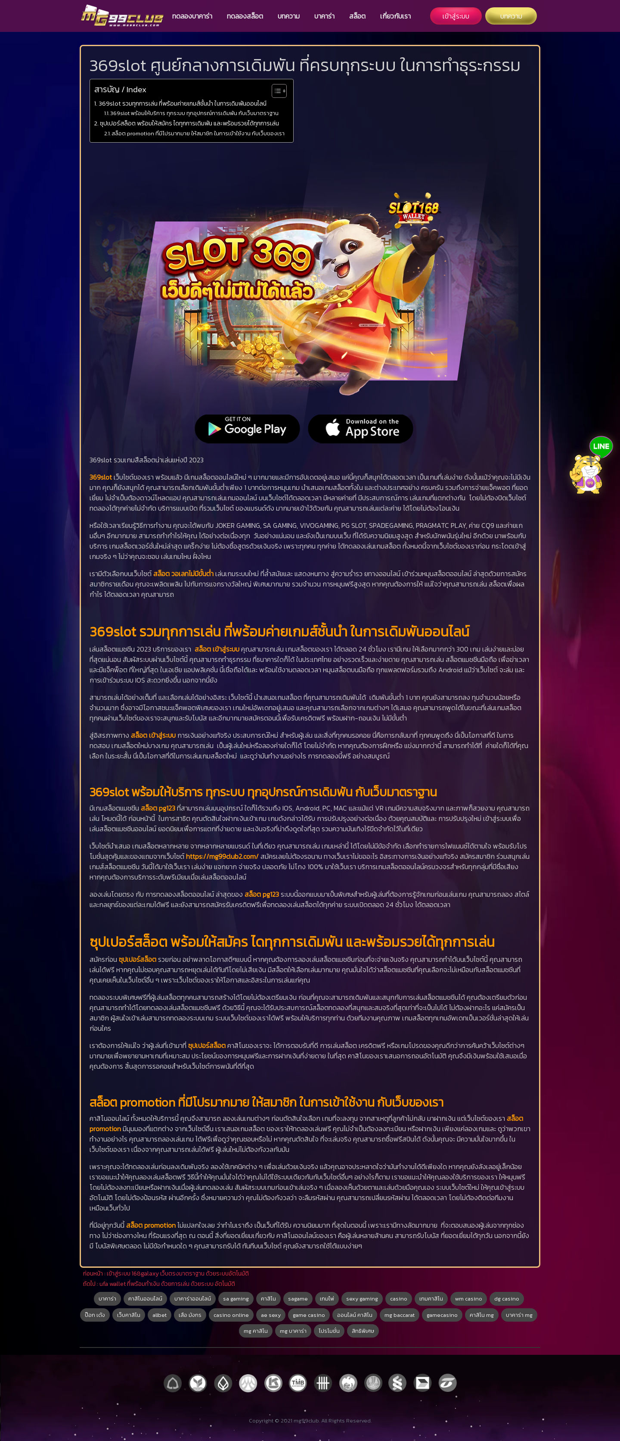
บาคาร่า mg (519, 1315)
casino (398, 1298)
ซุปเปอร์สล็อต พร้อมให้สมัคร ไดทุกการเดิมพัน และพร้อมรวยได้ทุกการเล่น (189, 123)
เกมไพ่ (327, 1298)
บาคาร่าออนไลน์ (192, 1298)
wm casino (468, 1298)
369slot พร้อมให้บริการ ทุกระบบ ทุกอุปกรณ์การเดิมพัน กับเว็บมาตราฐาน (194, 113)
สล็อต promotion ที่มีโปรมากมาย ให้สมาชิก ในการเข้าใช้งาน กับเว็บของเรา (198, 133)
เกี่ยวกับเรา (395, 16)
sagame (298, 1298)
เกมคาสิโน (431, 1298)
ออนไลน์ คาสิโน (354, 1315)
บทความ (289, 16)
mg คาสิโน (256, 1331)
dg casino (506, 1298)
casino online (231, 1315)
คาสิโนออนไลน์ (145, 1298)
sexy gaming (362, 1298)
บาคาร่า (324, 16)
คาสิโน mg (482, 1315)
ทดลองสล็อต (245, 16)
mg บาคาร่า (293, 1331)
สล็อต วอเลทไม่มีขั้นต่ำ (183, 573)
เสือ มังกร (190, 1315)
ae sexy (271, 1315)
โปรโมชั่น (329, 1331)
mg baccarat (399, 1315)
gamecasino (442, 1315)
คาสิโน (268, 1298)
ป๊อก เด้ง (95, 1315)
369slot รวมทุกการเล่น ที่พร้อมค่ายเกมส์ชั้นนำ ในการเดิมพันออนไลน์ (183, 103)
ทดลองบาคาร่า (192, 16)
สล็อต (357, 16)
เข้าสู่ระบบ (456, 16)
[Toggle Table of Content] (275, 91)
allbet (159, 1315)
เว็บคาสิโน (128, 1315)
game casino (309, 1315)
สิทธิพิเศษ (363, 1331)
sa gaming (236, 1298)
